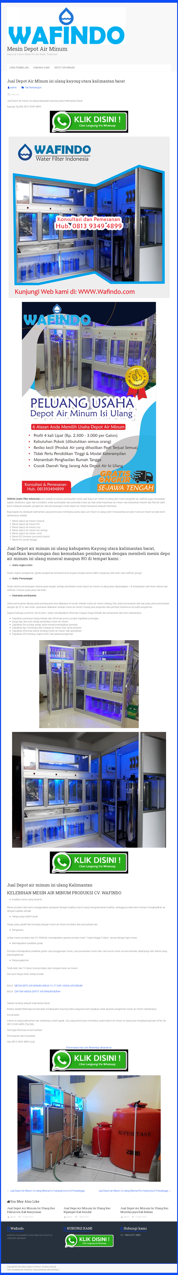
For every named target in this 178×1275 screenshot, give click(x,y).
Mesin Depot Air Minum (37, 48)
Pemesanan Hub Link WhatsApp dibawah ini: (89, 1047)
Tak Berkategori (33, 87)
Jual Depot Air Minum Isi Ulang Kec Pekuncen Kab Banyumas (31, 1210)
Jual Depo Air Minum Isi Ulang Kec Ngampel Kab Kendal (87, 1210)
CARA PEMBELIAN (19, 67)
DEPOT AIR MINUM (64, 67)
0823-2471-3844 (133, 1235)
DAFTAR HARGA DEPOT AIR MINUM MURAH (37, 991)
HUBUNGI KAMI (41, 67)
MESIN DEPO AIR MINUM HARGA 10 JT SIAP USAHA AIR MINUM (48, 985)
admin (13, 87)
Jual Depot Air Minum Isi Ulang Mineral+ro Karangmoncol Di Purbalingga (46, 1190)
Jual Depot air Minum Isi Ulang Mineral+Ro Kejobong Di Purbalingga (134, 1190)
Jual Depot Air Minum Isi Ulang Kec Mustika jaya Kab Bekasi (144, 1210)
